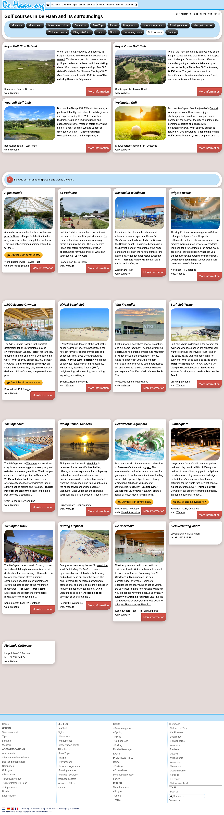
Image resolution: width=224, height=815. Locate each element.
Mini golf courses (203, 25)
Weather (129, 4)
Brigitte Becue (181, 193)
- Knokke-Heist (176, 732)
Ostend (61, 59)
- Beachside (8, 774)
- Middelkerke (176, 758)
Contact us (174, 800)
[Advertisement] (103, 162)
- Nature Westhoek (179, 783)
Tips (4, 736)
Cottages (7, 770)
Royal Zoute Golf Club (130, 46)
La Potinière (68, 193)
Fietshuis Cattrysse (18, 646)
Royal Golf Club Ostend (20, 46)
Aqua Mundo (13, 193)
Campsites (8, 766)
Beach (82, 4)
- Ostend (173, 753)
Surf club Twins (182, 305)
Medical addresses (123, 774)
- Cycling (117, 732)
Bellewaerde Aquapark (131, 424)
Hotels (5, 791)
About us (173, 791)
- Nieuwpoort (176, 766)
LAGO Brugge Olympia (20, 305)
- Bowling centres (67, 770)
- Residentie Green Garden (16, 757)
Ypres (148, 467)
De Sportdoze (124, 526)
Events (100, 4)
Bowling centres (178, 25)
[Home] (48, 4)
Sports (113, 32)
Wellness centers (57, 32)
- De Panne (174, 779)
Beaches (62, 728)
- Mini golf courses (68, 774)
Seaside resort (10, 732)
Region (119, 4)
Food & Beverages (123, 749)
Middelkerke (124, 355)
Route (116, 762)
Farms (113, 25)
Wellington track (15, 526)
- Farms (62, 757)
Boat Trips (98, 25)
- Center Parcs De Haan (14, 783)
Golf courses (155, 32)
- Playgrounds (65, 762)
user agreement (8, 811)
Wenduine (31, 463)
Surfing (172, 32)
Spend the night (69, 4)
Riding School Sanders (76, 424)
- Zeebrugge (175, 736)
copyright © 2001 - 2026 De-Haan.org (37, 811)
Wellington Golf (126, 103)
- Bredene (174, 749)
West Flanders (121, 787)
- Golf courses (120, 741)
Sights (61, 732)
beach (93, 487)
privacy (18, 811)
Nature (100, 32)
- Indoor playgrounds (69, 766)
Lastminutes (9, 795)
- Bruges (117, 791)
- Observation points (68, 745)
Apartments (8, 753)
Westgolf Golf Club (17, 103)
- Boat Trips (64, 753)
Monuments (35, 25)
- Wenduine (175, 745)
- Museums (64, 736)
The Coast (174, 724)
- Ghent (117, 795)
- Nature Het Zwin (178, 728)
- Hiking (117, 736)
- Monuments (65, 740)
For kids (6, 740)
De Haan (56, 4)
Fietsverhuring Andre (185, 526)
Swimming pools (133, 32)
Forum (116, 779)
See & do (91, 4)
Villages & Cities (81, 32)
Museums (17, 25)
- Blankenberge (177, 741)
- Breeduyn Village (11, 778)
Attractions (80, 25)
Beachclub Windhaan (130, 193)
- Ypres (117, 800)
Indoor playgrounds (153, 25)
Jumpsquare (179, 424)
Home (5, 724)
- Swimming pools (122, 728)
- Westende (175, 762)
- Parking (118, 766)
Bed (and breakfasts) (13, 761)
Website (14, 93)
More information (98, 91)
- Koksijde (174, 774)
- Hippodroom (9, 787)
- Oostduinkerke (177, 770)
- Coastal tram (120, 770)
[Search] (136, 4)
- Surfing (117, 745)
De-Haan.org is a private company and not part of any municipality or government (50, 808)
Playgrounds (129, 25)
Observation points (58, 25)
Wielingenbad (14, 424)
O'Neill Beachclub (72, 305)
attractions (121, 483)
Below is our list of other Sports (31, 179)
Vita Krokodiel (125, 305)
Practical (110, 4)
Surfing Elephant (71, 526)
